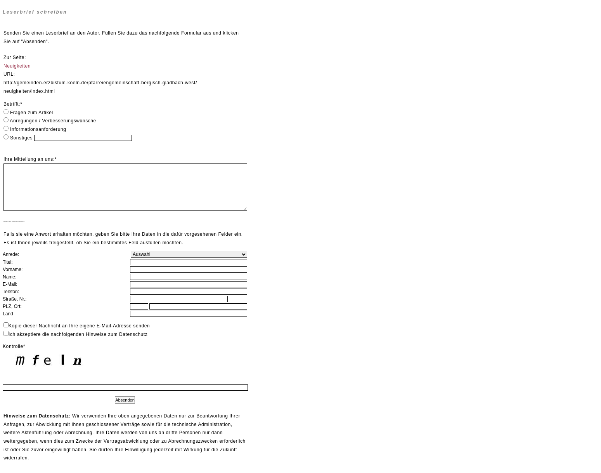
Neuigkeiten (17, 66)
